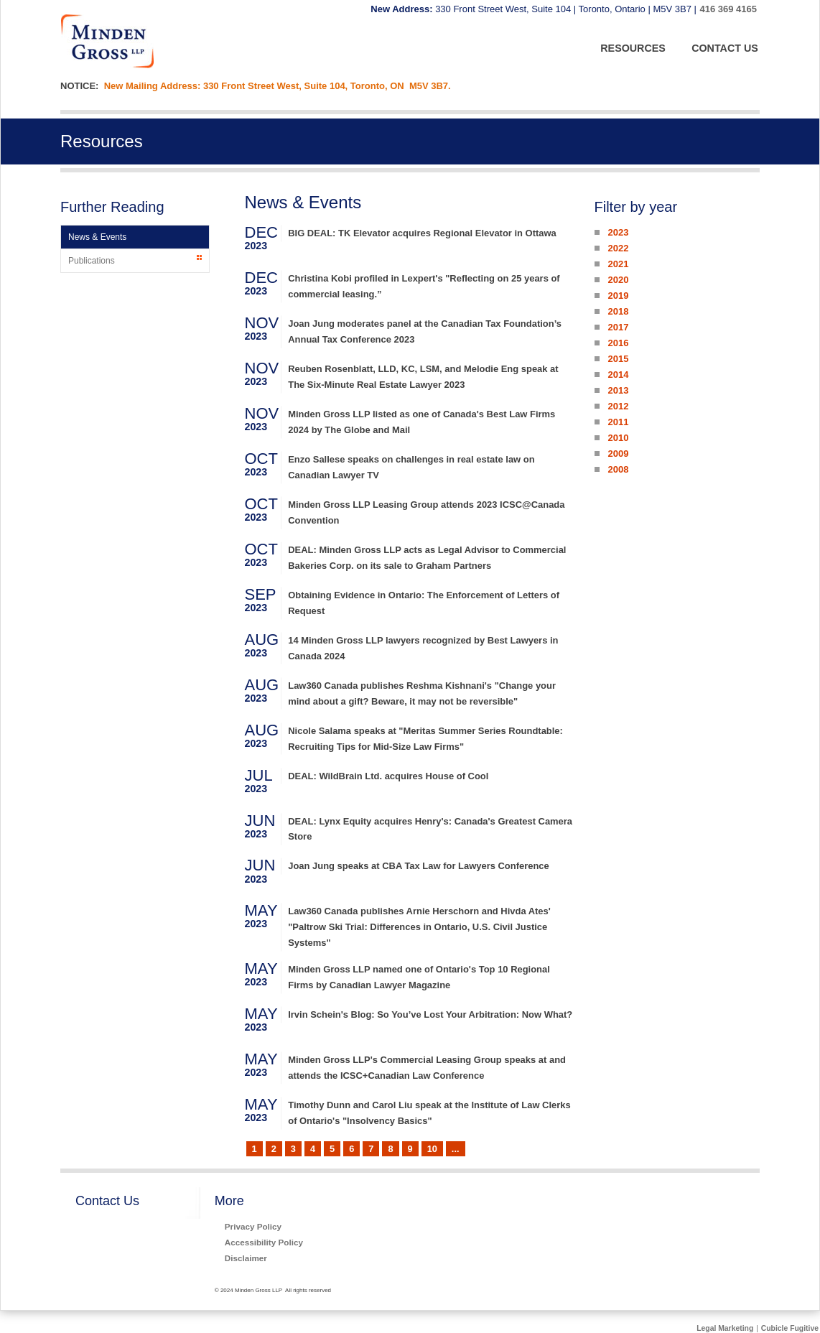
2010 (617, 437)
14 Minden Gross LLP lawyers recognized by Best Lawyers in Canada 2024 (423, 648)
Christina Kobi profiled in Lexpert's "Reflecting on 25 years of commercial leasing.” (423, 286)
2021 (617, 264)
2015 (617, 358)
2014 (617, 374)
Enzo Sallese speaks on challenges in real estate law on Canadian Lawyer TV (411, 467)
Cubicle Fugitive (790, 1328)
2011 (617, 422)
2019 (617, 295)
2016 (617, 343)
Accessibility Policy (264, 1242)
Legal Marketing (724, 1328)
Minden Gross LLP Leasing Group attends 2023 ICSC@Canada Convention (426, 512)
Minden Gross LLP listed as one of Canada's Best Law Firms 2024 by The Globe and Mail (421, 422)
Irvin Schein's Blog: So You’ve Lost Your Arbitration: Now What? (430, 1014)
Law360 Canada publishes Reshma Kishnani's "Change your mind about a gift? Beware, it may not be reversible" (422, 693)
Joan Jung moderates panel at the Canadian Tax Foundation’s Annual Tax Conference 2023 (425, 331)
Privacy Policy (253, 1226)
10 (432, 1148)
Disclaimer (246, 1258)
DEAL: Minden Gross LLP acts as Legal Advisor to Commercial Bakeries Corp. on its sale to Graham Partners (427, 557)
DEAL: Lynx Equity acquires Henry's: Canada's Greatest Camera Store (430, 829)
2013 (617, 390)
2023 (617, 232)
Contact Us (107, 1201)
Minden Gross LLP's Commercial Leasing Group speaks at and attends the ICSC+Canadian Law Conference (427, 1067)
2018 (617, 311)
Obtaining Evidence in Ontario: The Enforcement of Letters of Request (423, 603)
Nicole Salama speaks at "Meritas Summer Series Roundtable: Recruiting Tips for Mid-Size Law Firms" (425, 738)
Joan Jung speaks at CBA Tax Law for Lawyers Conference (418, 865)
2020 (617, 279)
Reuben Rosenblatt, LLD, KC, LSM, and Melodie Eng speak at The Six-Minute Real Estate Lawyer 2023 (423, 376)
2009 (617, 453)
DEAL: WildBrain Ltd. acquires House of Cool (388, 776)
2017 (617, 327)
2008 (617, 469)
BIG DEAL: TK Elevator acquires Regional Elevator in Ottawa (422, 233)
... (456, 1148)
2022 (617, 248)
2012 (617, 406)
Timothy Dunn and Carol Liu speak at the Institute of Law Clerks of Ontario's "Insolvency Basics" (429, 1113)
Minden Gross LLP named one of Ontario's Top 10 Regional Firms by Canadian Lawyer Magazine (419, 977)
